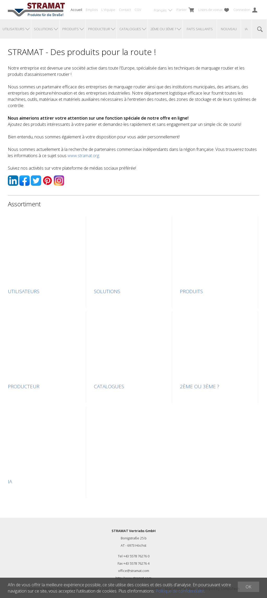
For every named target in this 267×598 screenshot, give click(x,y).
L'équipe (108, 9)
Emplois (92, 9)
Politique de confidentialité (180, 591)
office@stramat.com (133, 570)
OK (248, 587)
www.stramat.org (83, 155)
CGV (138, 9)
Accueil (76, 9)
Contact (125, 9)
